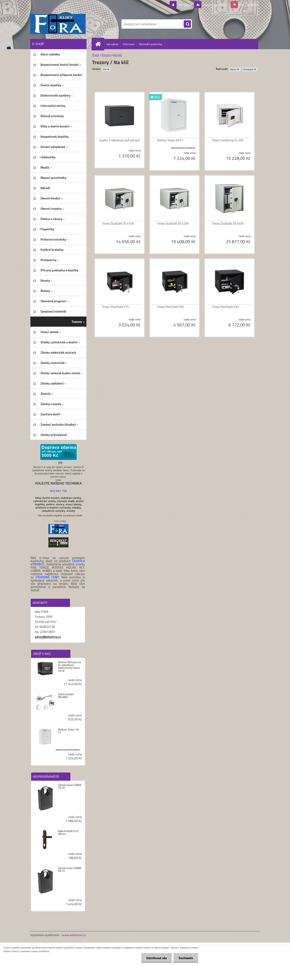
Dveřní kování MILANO (66, 695)
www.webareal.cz (74, 935)
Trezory (106, 54)
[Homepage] (99, 44)
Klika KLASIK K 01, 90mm (68, 832)
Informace (128, 44)
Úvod (95, 54)
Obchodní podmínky (150, 44)
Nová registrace (213, 4)
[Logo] (58, 24)
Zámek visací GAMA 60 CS (69, 869)
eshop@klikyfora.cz (48, 637)
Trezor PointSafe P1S (115, 306)
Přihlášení (185, 4)
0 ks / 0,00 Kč (248, 4)
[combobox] (235, 69)
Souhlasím (185, 958)
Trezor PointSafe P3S (225, 306)
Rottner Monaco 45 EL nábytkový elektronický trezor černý (69, 666)
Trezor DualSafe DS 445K (228, 223)
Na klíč (117, 54)
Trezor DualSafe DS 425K (173, 223)
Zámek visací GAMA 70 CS (69, 786)
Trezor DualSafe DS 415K (118, 223)
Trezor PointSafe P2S (170, 306)
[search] (187, 24)
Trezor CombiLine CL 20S (227, 140)
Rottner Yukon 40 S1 (68, 731)
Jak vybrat (112, 44)
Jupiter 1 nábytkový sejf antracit (119, 140)
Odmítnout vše (156, 958)
